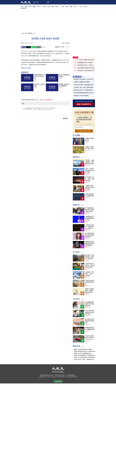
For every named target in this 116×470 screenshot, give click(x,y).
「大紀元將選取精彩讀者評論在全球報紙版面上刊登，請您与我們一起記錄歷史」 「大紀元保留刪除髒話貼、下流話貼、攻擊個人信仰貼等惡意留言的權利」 (45, 111)
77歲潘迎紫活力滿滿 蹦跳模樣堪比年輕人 (89, 218)
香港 (30, 6)
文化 (75, 6)
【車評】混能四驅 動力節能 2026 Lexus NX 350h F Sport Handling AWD (90, 337)
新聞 (26, 33)
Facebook (23, 47)
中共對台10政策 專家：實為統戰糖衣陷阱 (83, 84)
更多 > (83, 76)
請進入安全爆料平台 (84, 104)
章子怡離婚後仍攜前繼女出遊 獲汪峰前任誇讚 (89, 209)
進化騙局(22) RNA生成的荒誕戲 (81, 95)
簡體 (37, 2)
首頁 (23, 33)
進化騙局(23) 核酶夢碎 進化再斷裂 (82, 81)
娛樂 (71, 6)
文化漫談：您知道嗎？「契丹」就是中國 (89, 273)
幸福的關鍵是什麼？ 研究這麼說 (85, 62)
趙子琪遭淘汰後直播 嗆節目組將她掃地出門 (89, 235)
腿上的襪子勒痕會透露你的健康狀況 (89, 320)
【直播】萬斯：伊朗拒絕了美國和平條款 (89, 187)
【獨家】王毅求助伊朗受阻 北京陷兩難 (82, 349)
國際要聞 (30, 33)
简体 (59, 47)
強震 (66, 43)
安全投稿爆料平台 (48, 99)
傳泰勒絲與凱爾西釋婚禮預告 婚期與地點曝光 (89, 243)
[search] (57, 2)
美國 (26, 6)
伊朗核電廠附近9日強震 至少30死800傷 (39, 76)
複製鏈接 (38, 47)
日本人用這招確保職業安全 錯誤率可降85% (89, 312)
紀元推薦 (78, 76)
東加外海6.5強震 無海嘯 (39, 85)
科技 (63, 6)
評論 (48, 6)
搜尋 (67, 2)
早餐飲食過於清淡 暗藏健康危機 (89, 328)
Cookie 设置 (58, 381)
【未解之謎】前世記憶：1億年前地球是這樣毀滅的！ (90, 265)
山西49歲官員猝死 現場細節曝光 (89, 194)
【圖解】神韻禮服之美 (89, 139)
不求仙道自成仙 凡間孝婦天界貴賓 (89, 282)
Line (33, 47)
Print (43, 47)
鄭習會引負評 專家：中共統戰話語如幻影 (83, 90)
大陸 (22, 6)
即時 (44, 6)
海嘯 (69, 43)
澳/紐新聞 (28, 68)
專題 (52, 6)
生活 (81, 6)
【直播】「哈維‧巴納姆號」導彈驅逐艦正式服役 (89, 162)
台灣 (38, 6)
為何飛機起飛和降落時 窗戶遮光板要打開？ (89, 303)
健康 (85, 6)
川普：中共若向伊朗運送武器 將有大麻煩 (89, 170)
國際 (34, 6)
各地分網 (24, 8)
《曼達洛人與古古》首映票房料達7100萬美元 (89, 226)
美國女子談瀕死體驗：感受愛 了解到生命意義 (89, 290)
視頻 (56, 6)
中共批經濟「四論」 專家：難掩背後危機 (83, 87)
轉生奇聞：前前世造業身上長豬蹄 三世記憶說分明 (89, 256)
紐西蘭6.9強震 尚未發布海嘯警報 (64, 85)
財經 (67, 6)
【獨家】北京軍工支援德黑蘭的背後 (82, 353)
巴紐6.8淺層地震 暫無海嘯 (64, 75)
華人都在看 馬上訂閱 (83, 131)
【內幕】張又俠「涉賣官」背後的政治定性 (83, 359)
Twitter (28, 47)
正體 (34, 2)
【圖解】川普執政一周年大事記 (89, 147)
